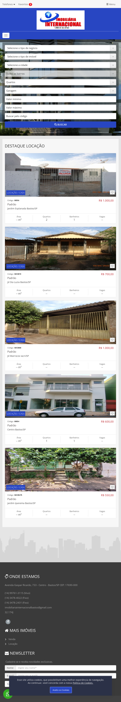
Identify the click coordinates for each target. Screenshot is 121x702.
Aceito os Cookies (61, 690)
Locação (12, 643)
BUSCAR (60, 124)
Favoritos (23, 4)
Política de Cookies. (83, 682)
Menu (110, 4)
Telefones (8, 4)
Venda (11, 639)
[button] (60, 48)
